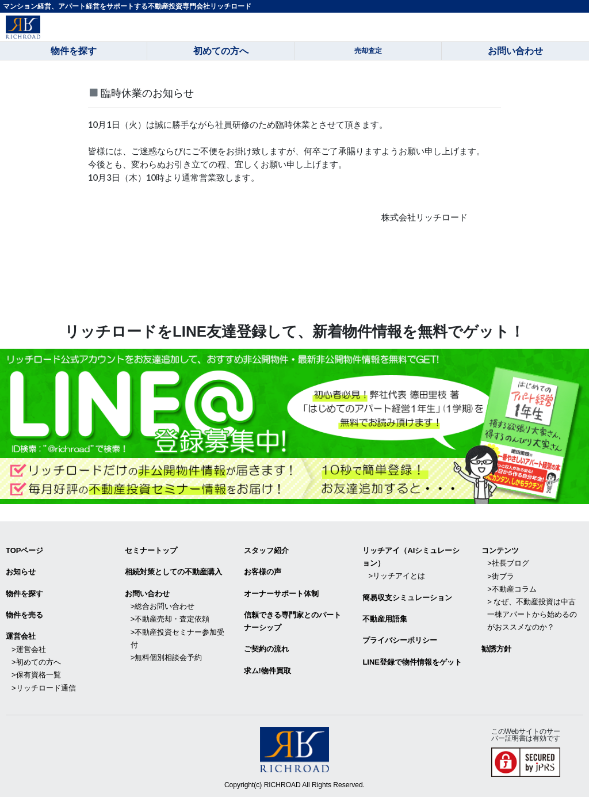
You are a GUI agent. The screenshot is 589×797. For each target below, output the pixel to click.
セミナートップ (151, 550)
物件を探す (24, 593)
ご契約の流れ (266, 648)
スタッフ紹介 (266, 550)
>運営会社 (29, 648)
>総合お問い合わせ (163, 605)
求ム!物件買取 (267, 669)
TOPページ (25, 550)
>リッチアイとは (396, 575)
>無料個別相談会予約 (166, 656)
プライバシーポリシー (399, 639)
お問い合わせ (147, 593)
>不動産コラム (512, 588)
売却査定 (368, 51)
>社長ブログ (508, 563)
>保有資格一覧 (36, 673)
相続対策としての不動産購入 (173, 571)
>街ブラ (500, 575)
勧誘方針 (496, 647)
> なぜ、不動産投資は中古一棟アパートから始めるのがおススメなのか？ (532, 614)
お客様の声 (262, 571)
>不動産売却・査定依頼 (170, 618)
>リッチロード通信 (44, 686)
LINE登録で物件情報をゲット (412, 661)
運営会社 (21, 635)
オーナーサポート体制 (281, 593)
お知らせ (21, 571)
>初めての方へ (36, 661)
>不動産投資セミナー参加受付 (178, 637)
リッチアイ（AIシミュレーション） (411, 556)
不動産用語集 (384, 618)
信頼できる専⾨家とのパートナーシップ (292, 620)
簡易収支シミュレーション (407, 597)
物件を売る (24, 614)
